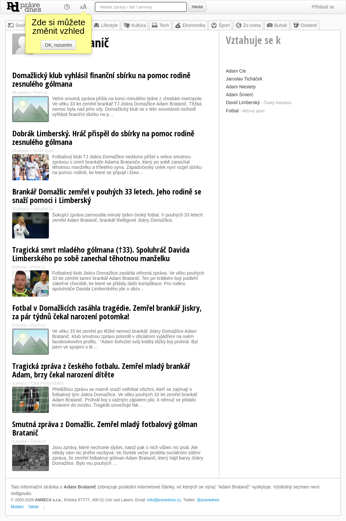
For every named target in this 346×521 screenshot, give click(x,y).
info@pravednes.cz (164, 500)
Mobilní (17, 507)
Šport (220, 25)
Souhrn (19, 25)
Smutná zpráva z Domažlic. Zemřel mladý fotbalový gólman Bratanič (104, 428)
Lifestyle (105, 25)
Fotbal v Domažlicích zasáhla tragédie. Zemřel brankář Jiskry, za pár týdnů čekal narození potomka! (107, 312)
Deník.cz (38, 441)
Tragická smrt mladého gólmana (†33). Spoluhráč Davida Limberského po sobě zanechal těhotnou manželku (100, 253)
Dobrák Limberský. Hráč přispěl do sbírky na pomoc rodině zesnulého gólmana (103, 137)
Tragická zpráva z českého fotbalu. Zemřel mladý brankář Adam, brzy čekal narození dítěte (101, 370)
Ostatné (305, 25)
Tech (160, 25)
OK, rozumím (58, 45)
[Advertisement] (280, 157)
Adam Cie (236, 71)
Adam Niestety (241, 86)
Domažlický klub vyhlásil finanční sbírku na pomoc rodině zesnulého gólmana (101, 79)
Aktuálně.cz (43, 209)
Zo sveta (248, 25)
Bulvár (277, 25)
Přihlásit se (323, 7)
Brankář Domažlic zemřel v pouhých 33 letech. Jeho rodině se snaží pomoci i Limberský (106, 195)
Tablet (33, 507)
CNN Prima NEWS (47, 383)
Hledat (197, 7)
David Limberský (243, 102)
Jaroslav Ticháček (244, 78)
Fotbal (232, 110)
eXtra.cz (38, 267)
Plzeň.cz (40, 92)
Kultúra (134, 25)
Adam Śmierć (239, 94)
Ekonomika (190, 25)
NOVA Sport (43, 150)
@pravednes (208, 500)
